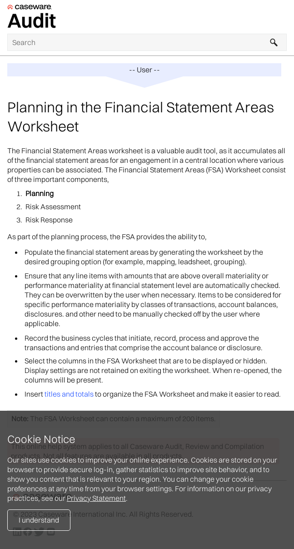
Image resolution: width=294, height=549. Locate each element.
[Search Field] (147, 42)
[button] (274, 42)
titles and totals (69, 393)
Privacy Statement (96, 498)
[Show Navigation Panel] (282, 17)
